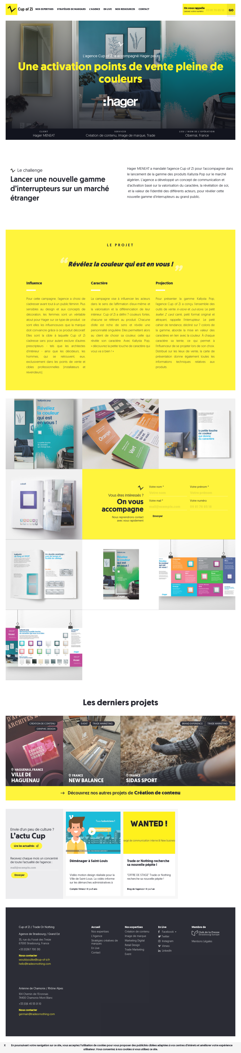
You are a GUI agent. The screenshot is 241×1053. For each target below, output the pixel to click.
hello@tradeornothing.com (35, 975)
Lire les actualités (26, 857)
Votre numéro (198, 512)
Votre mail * (156, 512)
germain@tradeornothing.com (37, 1025)
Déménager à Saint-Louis (89, 873)
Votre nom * (156, 498)
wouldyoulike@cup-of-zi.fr (34, 971)
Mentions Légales (202, 953)
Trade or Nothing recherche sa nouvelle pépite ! (148, 874)
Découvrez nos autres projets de (121, 805)
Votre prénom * (199, 498)
